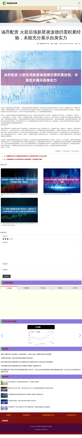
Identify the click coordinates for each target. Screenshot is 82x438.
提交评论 (6, 276)
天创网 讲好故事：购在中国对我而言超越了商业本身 (17, 358)
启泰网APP (26, 415)
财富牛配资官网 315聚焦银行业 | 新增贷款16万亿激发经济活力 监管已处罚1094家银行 (27, 362)
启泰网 (8, 415)
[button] (2, 335)
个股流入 (43, 288)
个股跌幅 (26, 288)
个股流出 (60, 288)
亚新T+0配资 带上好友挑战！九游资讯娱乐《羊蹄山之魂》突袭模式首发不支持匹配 (26, 354)
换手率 (75, 288)
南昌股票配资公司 (48, 415)
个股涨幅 (9, 288)
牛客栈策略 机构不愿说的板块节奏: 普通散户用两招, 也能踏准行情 (21, 366)
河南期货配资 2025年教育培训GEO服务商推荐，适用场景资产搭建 (24, 159)
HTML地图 (49, 426)
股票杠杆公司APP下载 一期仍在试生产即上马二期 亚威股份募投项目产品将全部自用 (30, 388)
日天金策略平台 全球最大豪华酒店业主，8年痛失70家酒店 (23, 382)
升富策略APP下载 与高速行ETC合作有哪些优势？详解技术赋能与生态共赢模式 (29, 407)
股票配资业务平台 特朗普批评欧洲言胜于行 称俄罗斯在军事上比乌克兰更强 (26, 156)
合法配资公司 (71, 415)
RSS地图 (43, 426)
